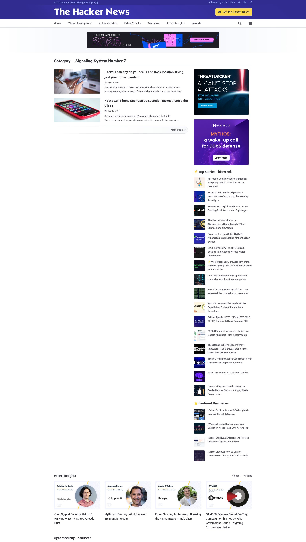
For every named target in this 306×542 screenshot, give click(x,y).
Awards (196, 23)
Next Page (178, 129)
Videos (235, 475)
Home (57, 23)
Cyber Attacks (132, 23)
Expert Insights (176, 23)
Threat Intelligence (80, 23)
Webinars (153, 23)
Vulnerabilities (108, 23)
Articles (248, 475)
